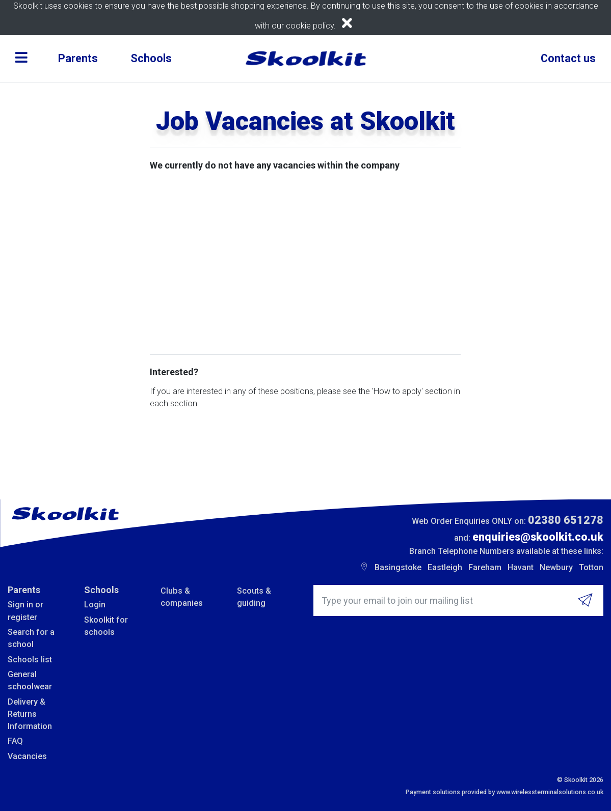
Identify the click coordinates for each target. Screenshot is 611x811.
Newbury (556, 567)
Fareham (484, 567)
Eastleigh (445, 567)
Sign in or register (25, 611)
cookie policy (310, 26)
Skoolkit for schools (106, 626)
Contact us (568, 58)
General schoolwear (30, 680)
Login (94, 604)
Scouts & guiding (254, 597)
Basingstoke (398, 567)
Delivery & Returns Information (30, 714)
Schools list (30, 659)
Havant (521, 567)
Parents (78, 58)
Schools (151, 58)
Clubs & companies (182, 597)
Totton (591, 567)
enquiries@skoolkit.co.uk (537, 536)
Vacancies (27, 756)
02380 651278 (565, 520)
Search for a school (31, 638)
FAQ (15, 741)
